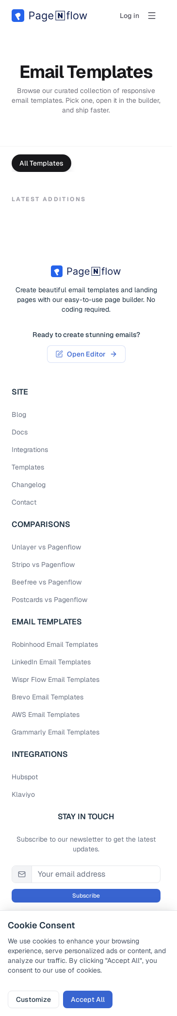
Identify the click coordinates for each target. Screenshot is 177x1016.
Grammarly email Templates (55, 732)
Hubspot (25, 776)
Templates (28, 467)
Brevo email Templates (47, 697)
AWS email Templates (46, 714)
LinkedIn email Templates (51, 662)
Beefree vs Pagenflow (46, 582)
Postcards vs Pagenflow (49, 599)
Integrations (30, 449)
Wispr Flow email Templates (55, 679)
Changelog (29, 484)
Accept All (88, 999)
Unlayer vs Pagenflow (46, 547)
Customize (33, 999)
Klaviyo (23, 794)
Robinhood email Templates (55, 644)
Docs (20, 432)
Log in (129, 15)
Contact (24, 502)
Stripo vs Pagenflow (43, 564)
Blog (19, 414)
